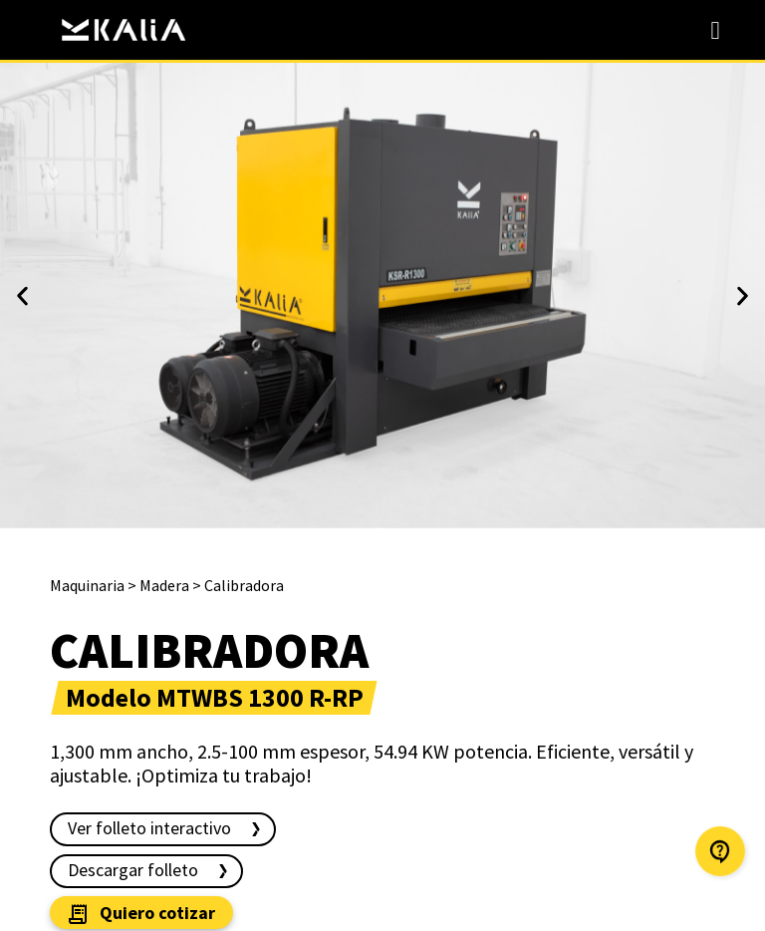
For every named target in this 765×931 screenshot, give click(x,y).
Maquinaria (87, 585)
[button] (22, 295)
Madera (164, 585)
